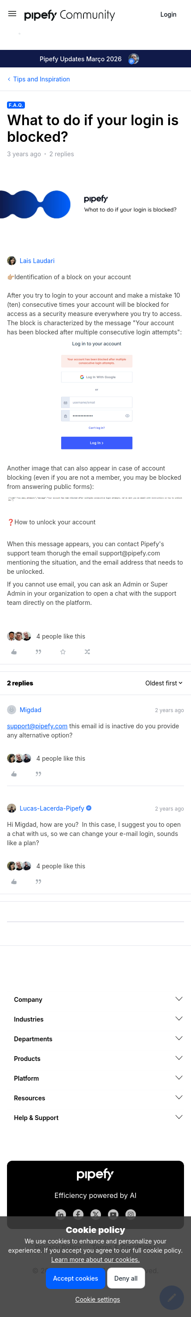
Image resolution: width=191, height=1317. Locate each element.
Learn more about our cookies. (95, 1259)
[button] (12, 16)
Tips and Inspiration (41, 79)
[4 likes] (46, 636)
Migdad (31, 709)
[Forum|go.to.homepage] (85, 14)
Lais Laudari (37, 260)
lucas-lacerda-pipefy (52, 808)
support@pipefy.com (37, 726)
